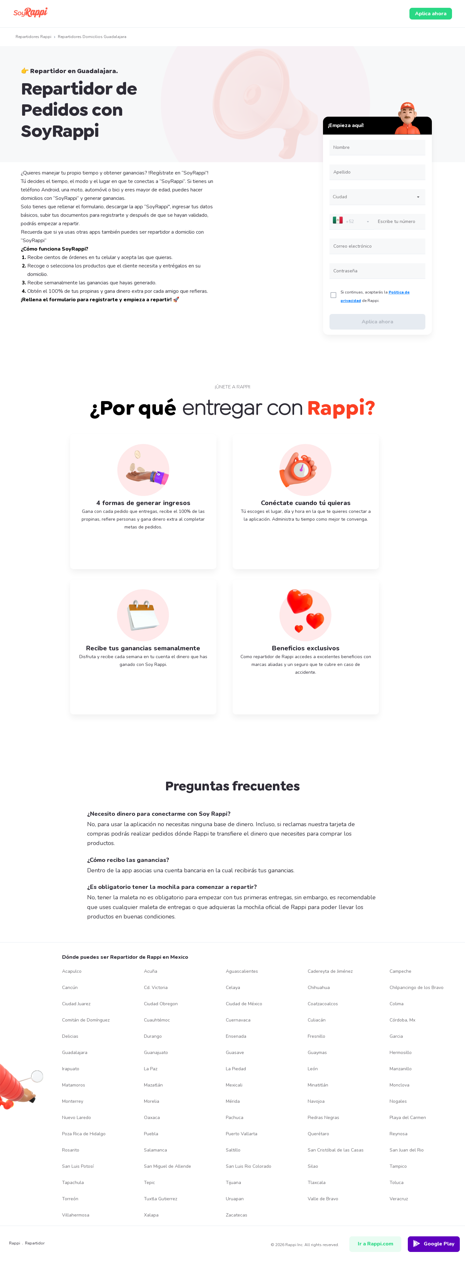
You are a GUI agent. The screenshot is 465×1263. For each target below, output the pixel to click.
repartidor (35, 1243)
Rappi (11, 1243)
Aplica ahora (430, 13)
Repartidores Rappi (33, 36)
